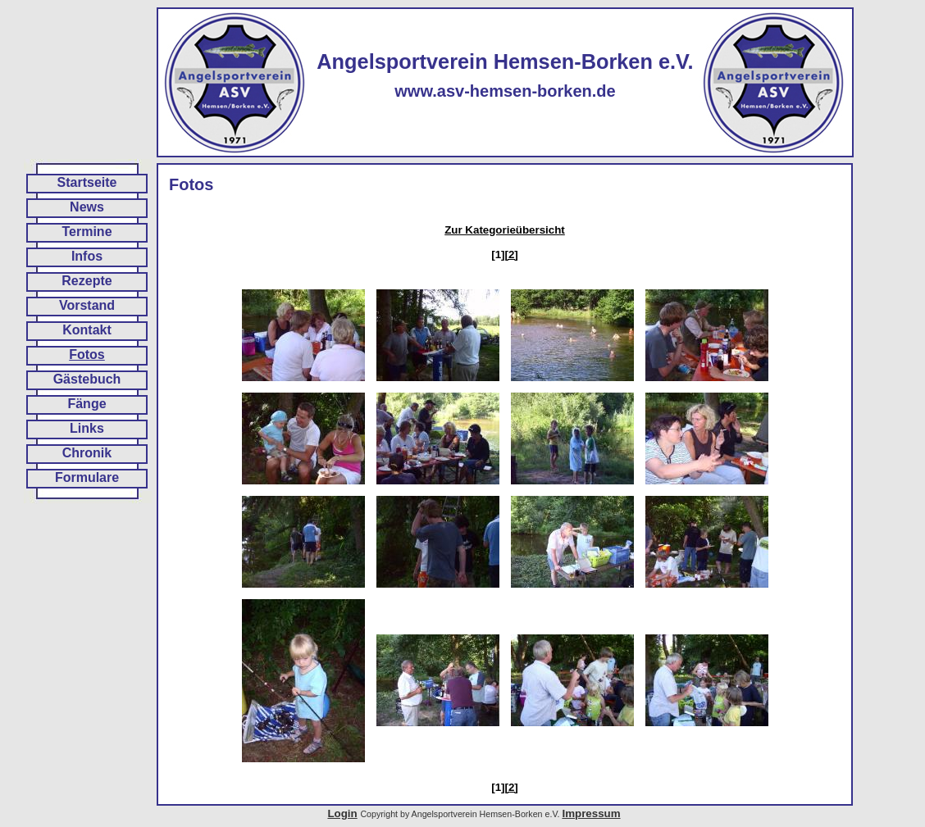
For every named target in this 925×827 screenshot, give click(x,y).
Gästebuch (87, 379)
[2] (511, 254)
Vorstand (87, 305)
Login (342, 813)
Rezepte (87, 281)
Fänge (86, 404)
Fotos (87, 354)
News (87, 207)
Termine (87, 232)
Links (87, 428)
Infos (87, 256)
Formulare (87, 477)
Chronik (87, 453)
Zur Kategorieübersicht (504, 230)
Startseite (87, 182)
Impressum (591, 813)
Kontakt (87, 330)
